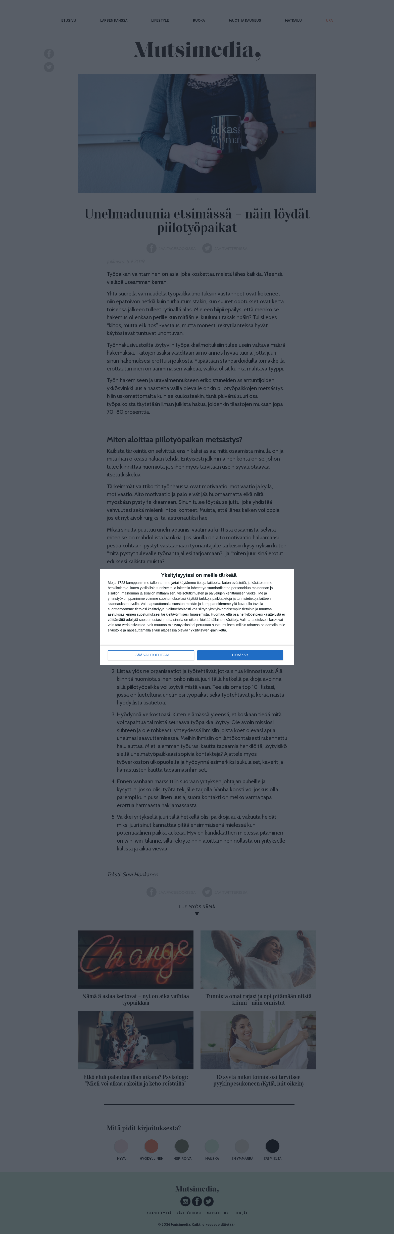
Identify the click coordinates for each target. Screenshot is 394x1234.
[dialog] (197, 617)
